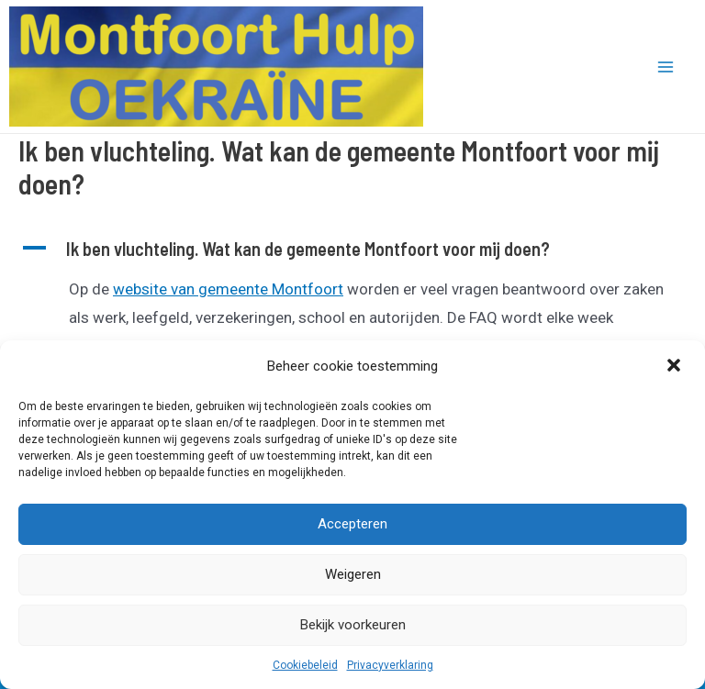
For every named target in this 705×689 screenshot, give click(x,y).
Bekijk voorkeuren (353, 625)
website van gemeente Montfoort (228, 289)
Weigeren (353, 574)
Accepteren (352, 524)
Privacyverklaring (390, 665)
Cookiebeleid (305, 665)
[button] (676, 367)
